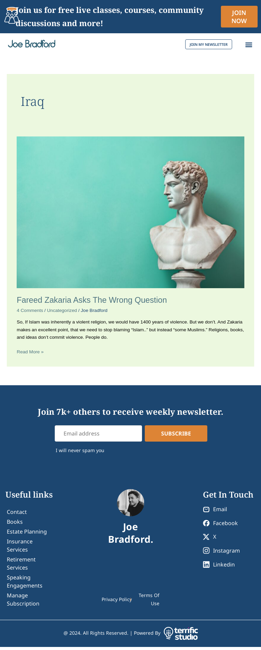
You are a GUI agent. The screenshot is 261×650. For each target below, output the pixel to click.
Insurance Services (20, 548)
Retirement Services (21, 566)
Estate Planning (27, 534)
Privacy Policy (117, 602)
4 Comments (30, 313)
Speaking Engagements (24, 584)
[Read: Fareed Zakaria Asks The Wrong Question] (130, 215)
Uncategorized (62, 313)
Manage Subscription (23, 602)
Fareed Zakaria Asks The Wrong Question (92, 303)
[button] (248, 46)
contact (17, 515)
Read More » (30, 354)
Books (15, 524)
